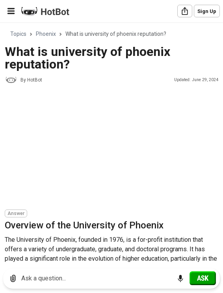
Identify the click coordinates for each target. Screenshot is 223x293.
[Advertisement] (114, 148)
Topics (18, 34)
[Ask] (203, 278)
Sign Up (206, 11)
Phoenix (46, 34)
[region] (111, 143)
